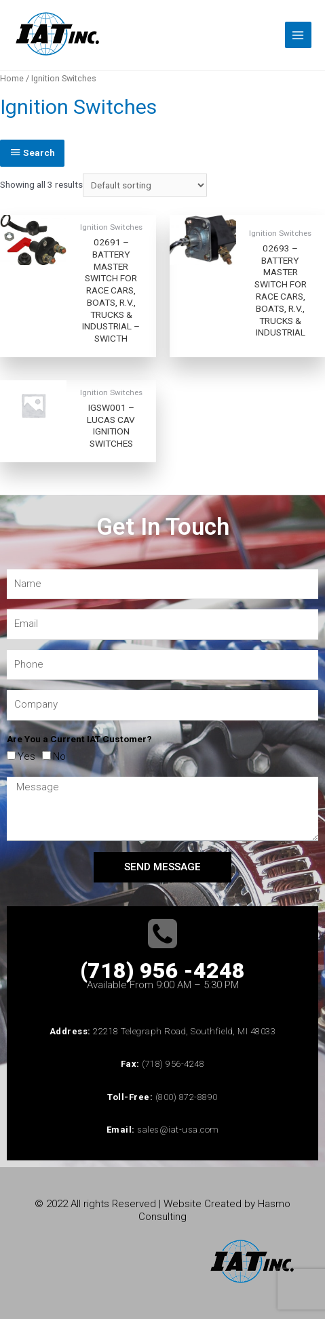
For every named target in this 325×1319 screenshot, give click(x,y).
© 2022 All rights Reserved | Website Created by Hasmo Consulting (162, 1210)
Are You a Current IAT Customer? (79, 738)
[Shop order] (145, 185)
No (59, 756)
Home (12, 78)
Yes (26, 756)
